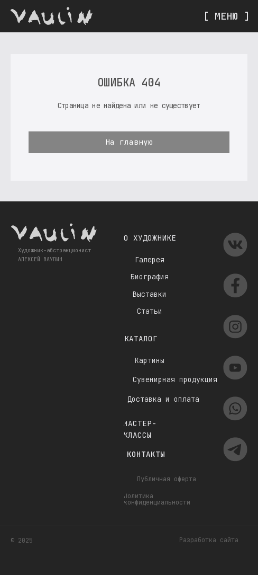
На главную (129, 142)
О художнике (150, 238)
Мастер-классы (139, 429)
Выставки (150, 294)
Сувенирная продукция (175, 379)
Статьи (149, 311)
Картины (149, 360)
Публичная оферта (166, 479)
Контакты (146, 454)
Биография (150, 276)
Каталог (141, 338)
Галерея (149, 259)
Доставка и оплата (163, 399)
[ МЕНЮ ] (226, 16)
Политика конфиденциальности (157, 499)
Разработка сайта (208, 540)
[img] (52, 16)
